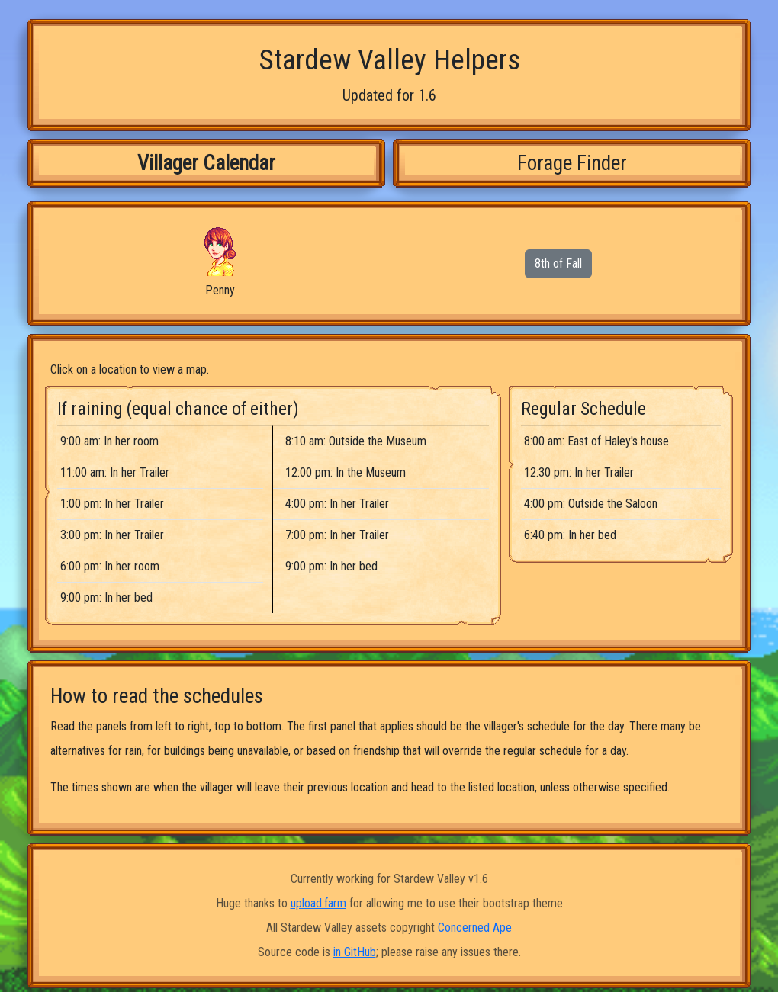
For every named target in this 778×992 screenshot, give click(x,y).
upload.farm (318, 903)
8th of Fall (558, 263)
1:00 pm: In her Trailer (112, 503)
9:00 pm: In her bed (106, 597)
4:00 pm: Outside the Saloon (590, 503)
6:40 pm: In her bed (570, 535)
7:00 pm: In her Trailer (337, 535)
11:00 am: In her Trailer (114, 472)
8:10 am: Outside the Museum (355, 441)
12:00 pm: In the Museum (345, 472)
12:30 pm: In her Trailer (579, 472)
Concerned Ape (475, 927)
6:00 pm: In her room (109, 566)
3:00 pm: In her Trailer (112, 535)
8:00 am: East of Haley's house (596, 441)
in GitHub (354, 952)
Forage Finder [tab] (572, 163)
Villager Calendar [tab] (206, 163)
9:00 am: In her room (109, 441)
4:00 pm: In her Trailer (337, 503)
